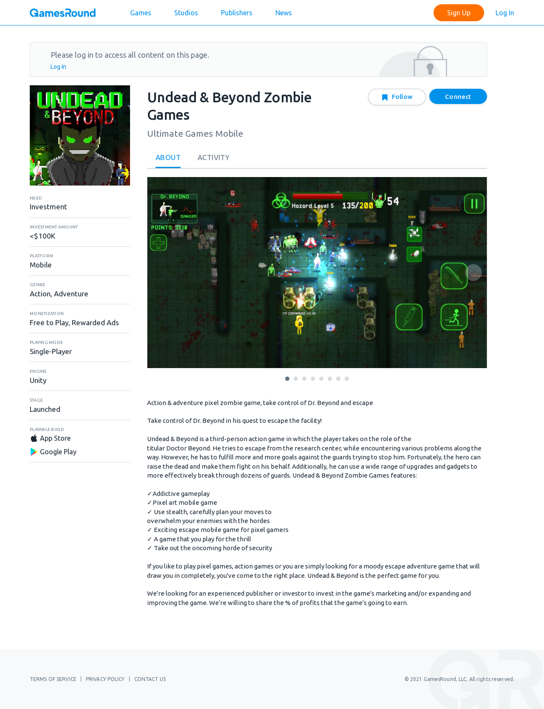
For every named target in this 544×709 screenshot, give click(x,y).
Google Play (53, 451)
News (283, 13)
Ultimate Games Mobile (195, 133)
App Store (50, 438)
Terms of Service (53, 679)
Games (140, 13)
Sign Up (458, 13)
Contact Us (150, 679)
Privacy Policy (105, 679)
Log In (505, 13)
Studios (186, 13)
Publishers (236, 13)
